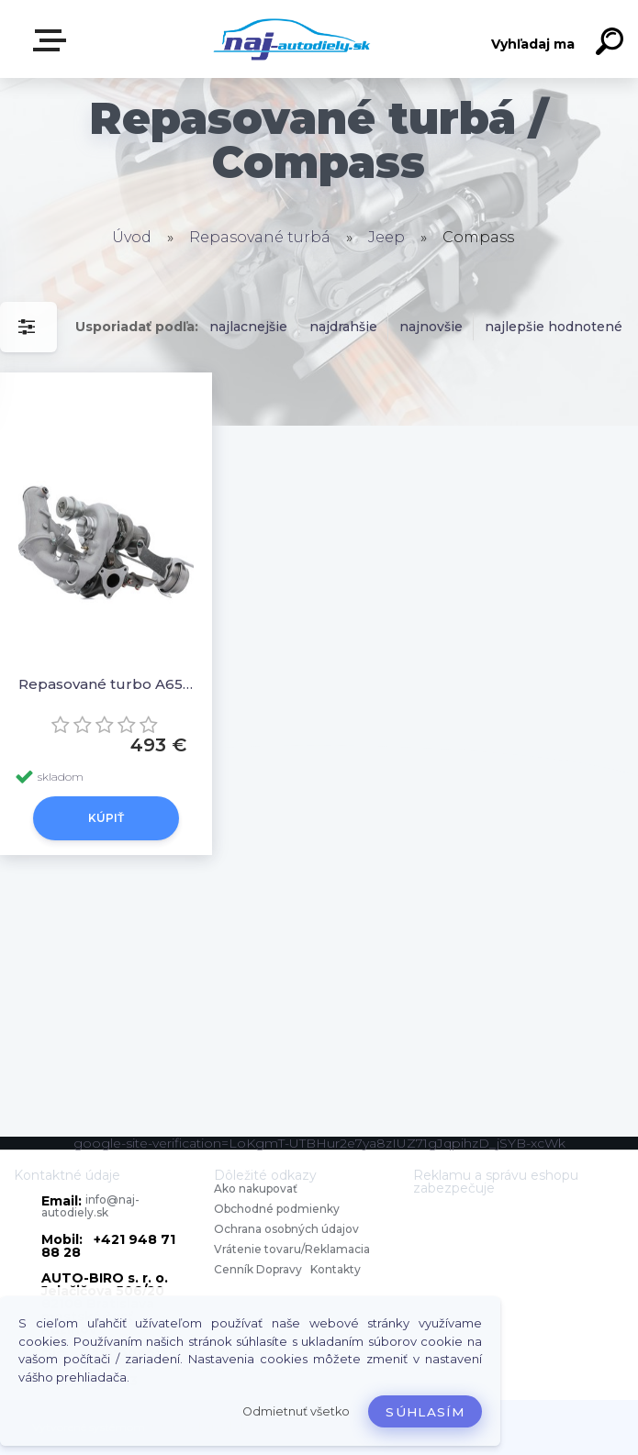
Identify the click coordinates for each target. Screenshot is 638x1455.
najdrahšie (343, 326)
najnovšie (431, 326)
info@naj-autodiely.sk (90, 1206)
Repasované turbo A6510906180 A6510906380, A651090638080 (106, 684)
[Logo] (291, 39)
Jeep (386, 237)
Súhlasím (425, 1412)
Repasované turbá (259, 237)
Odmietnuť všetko (296, 1411)
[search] (612, 44)
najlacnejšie (248, 326)
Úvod (131, 237)
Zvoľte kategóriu (53, 40)
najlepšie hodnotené (553, 326)
